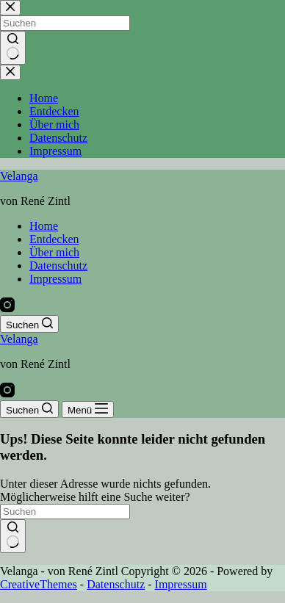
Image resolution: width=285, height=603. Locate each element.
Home (43, 226)
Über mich (54, 252)
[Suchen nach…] (65, 511)
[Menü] (88, 409)
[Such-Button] (13, 536)
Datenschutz (58, 265)
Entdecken (54, 239)
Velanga (19, 176)
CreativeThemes (38, 584)
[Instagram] (7, 308)
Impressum (55, 278)
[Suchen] (29, 324)
